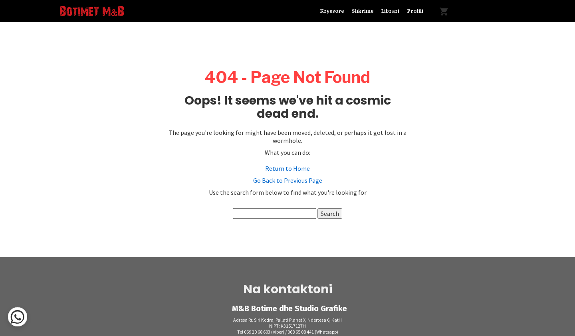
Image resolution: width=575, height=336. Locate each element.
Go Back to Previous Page (287, 180)
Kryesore (332, 11)
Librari (390, 11)
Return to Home (287, 168)
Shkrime (362, 11)
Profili (415, 11)
